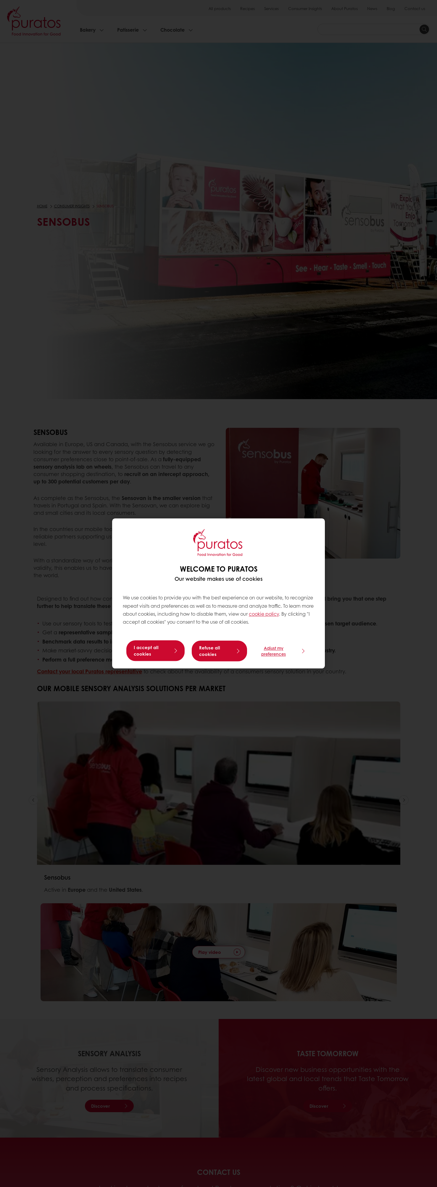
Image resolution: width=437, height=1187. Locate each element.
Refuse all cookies (209, 650)
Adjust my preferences (273, 651)
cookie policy (264, 614)
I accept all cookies (146, 650)
